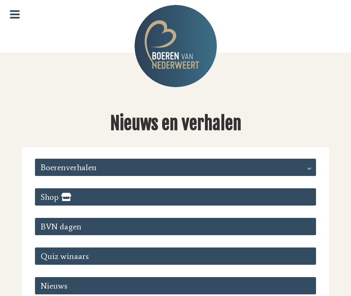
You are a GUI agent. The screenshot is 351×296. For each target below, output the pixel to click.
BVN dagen (61, 226)
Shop (50, 197)
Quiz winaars (65, 256)
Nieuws (54, 286)
